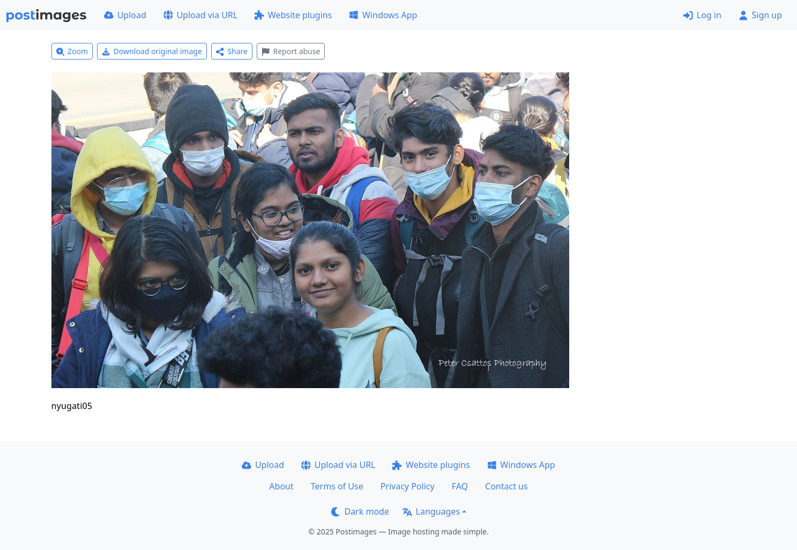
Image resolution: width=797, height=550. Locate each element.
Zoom (72, 51)
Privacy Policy (408, 486)
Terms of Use (337, 486)
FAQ (460, 486)
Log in (702, 15)
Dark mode (360, 511)
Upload (125, 15)
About (281, 486)
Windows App (383, 15)
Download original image (152, 51)
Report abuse (291, 51)
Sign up (760, 15)
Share (232, 51)
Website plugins (293, 15)
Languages (431, 511)
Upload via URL (200, 15)
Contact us (506, 486)
